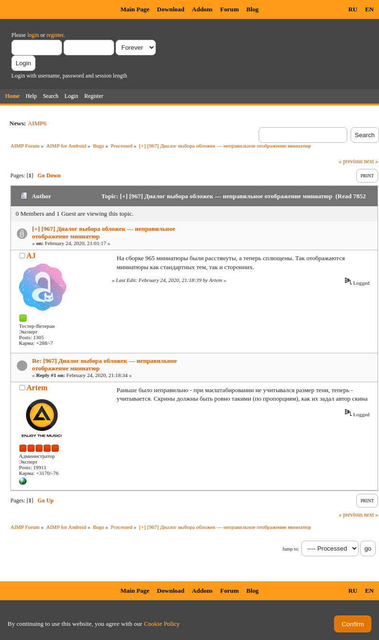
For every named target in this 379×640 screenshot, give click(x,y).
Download (170, 9)
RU (352, 9)
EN (369, 9)
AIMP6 (36, 123)
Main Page (134, 9)
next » (371, 161)
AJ (31, 256)
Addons (202, 9)
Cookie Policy (162, 623)
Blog (252, 9)
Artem (37, 388)
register (54, 35)
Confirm (353, 624)
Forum (229, 9)
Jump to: (290, 549)
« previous (350, 161)
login (33, 35)
